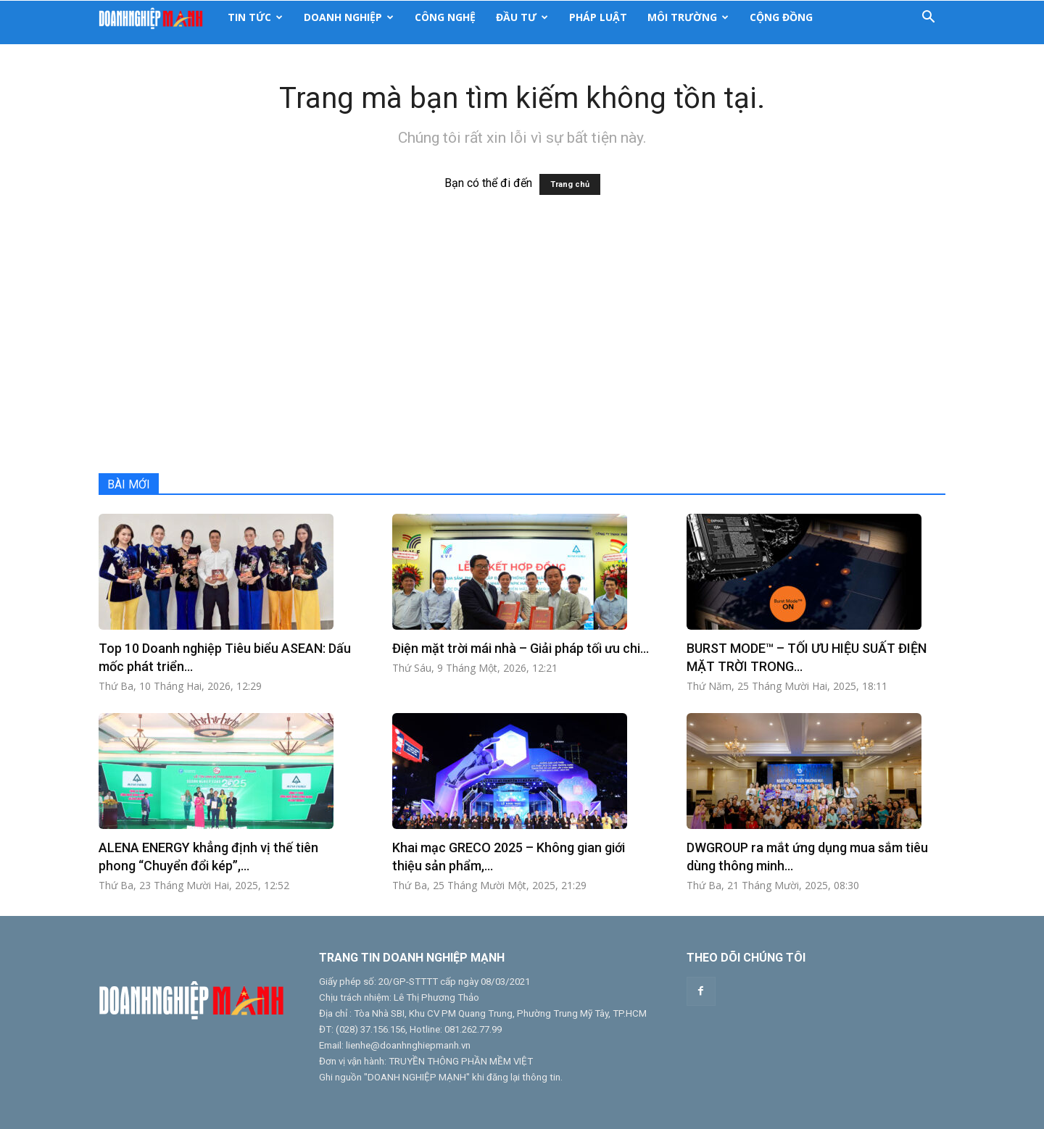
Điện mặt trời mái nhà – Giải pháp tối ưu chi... (520, 648)
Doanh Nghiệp (349, 17)
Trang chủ (569, 184)
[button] (928, 17)
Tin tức (255, 17)
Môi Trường (688, 17)
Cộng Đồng (781, 17)
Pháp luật (598, 17)
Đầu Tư (522, 17)
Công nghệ (445, 17)
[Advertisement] (522, 342)
